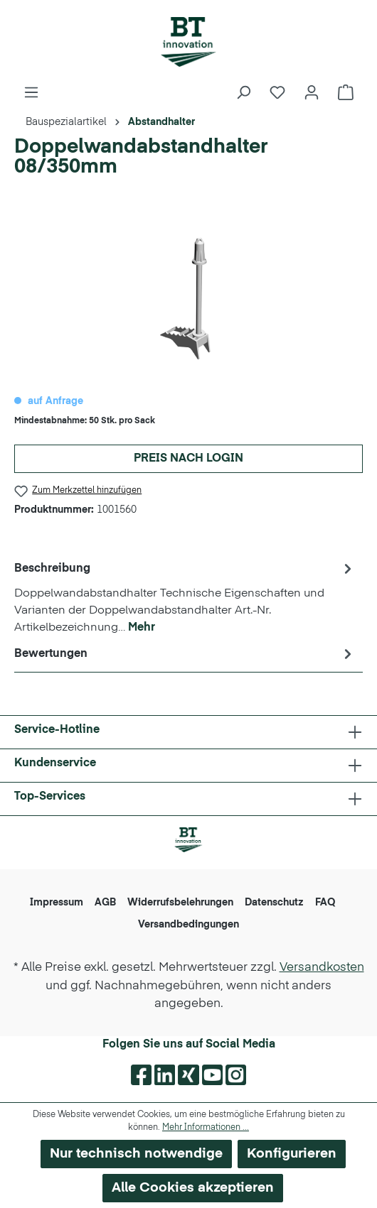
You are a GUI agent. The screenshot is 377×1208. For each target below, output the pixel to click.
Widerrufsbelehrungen (180, 903)
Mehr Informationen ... (205, 1127)
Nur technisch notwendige (136, 1153)
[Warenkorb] (346, 92)
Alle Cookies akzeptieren (193, 1188)
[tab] (185, 597)
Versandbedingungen (188, 925)
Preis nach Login (188, 458)
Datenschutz (274, 903)
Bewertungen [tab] (185, 654)
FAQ (325, 903)
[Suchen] (243, 92)
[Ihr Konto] (311, 92)
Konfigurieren (291, 1153)
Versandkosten (322, 968)
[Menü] (31, 92)
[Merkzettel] (277, 92)
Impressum (56, 903)
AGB (105, 903)
